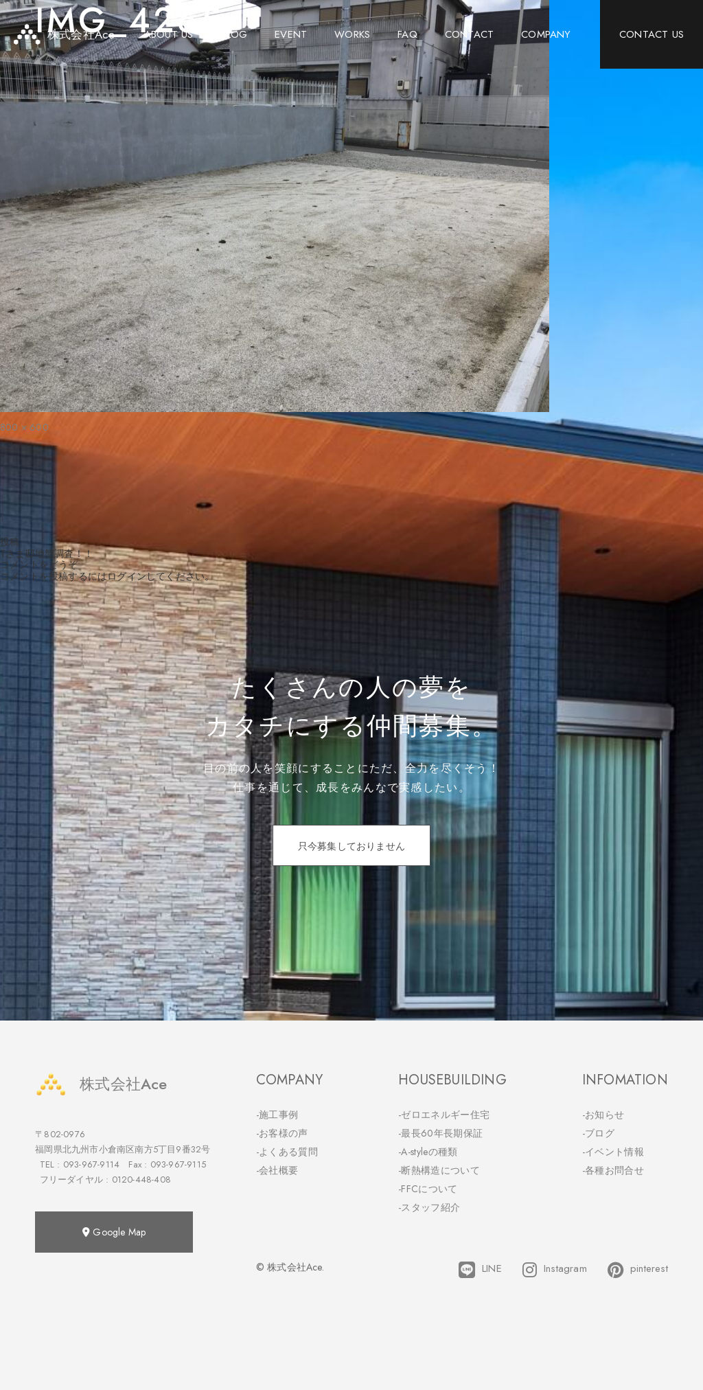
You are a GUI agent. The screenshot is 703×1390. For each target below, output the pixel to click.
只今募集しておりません (351, 846)
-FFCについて (427, 1189)
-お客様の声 (282, 1133)
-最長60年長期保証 (440, 1133)
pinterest (638, 1270)
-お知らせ (603, 1114)
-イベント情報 (613, 1152)
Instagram (554, 1270)
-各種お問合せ (613, 1170)
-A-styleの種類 (427, 1152)
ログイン (126, 576)
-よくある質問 (287, 1152)
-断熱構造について (439, 1170)
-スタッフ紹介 (429, 1207)
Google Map (114, 1232)
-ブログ (598, 1133)
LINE (480, 1270)
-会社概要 (277, 1170)
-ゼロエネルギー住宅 (443, 1114)
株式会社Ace (101, 1084)
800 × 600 (24, 427)
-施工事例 (277, 1114)
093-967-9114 (91, 1164)
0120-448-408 (141, 1179)
